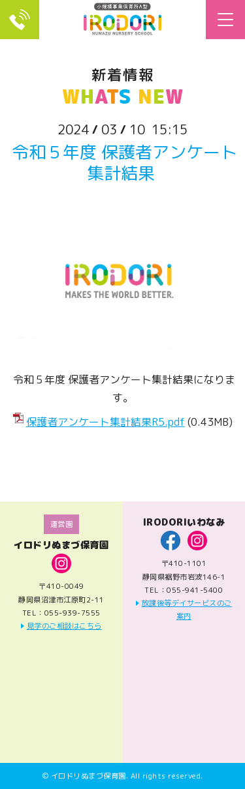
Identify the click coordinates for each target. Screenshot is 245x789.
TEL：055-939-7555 (19, 19)
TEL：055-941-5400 (183, 590)
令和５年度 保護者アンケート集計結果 (124, 162)
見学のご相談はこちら (64, 626)
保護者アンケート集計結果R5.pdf (105, 422)
